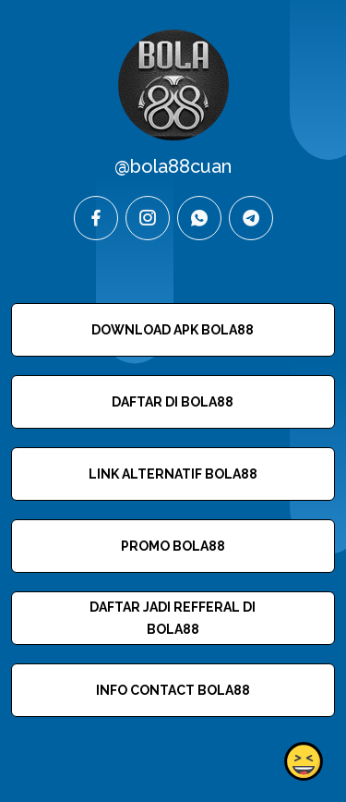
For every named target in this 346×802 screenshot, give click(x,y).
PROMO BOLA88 (173, 546)
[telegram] (251, 218)
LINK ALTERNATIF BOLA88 (173, 474)
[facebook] (96, 218)
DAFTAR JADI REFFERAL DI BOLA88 (172, 618)
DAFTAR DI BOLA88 (172, 402)
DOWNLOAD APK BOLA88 (172, 329)
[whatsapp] (199, 218)
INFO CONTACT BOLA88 (173, 690)
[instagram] (147, 218)
